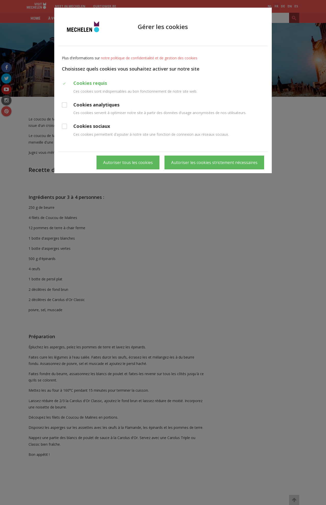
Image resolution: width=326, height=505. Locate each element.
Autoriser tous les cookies (128, 162)
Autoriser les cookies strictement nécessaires (214, 162)
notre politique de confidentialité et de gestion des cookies (149, 58)
